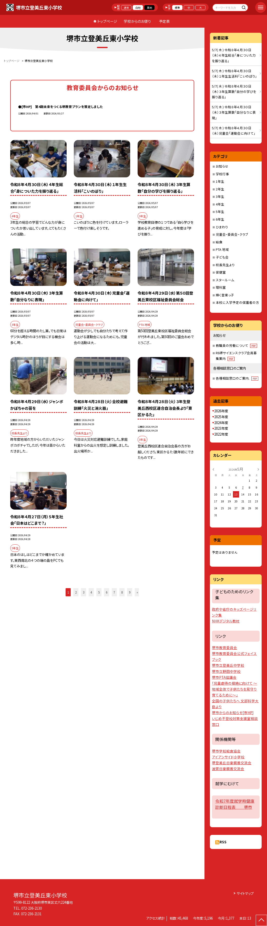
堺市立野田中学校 (226, 671)
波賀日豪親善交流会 (228, 768)
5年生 (220, 211)
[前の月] (213, 469)
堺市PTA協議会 (224, 677)
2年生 (220, 189)
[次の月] (258, 469)
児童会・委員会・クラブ (232, 234)
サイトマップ (245, 893)
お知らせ (222, 166)
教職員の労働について (236, 345)
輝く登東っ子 (225, 295)
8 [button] (122, 592)
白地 (137, 7)
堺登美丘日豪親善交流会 (231, 762)
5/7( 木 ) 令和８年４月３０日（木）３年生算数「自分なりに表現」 (234, 112)
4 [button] (91, 592)
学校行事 (222, 173)
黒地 (149, 7)
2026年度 (221, 410)
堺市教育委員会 (224, 647)
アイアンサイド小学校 (228, 756)
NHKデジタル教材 (226, 620)
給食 (219, 242)
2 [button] (76, 592)
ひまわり (222, 226)
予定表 (164, 21)
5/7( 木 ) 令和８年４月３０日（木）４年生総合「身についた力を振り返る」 (234, 55)
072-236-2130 (31, 908)
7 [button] (114, 592)
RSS (223, 841)
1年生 (220, 181)
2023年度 (221, 428)
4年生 (220, 204)
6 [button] (106, 592)
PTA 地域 (222, 249)
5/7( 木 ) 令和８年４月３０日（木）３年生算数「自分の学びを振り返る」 (234, 92)
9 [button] (129, 592)
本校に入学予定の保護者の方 (237, 302)
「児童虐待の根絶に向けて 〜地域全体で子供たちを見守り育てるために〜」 (234, 689)
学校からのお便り (137, 21)
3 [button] (83, 592)
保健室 (221, 272)
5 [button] (99, 592)
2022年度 (221, 434)
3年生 (220, 196)
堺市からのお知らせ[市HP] (232, 712)
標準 (177, 7)
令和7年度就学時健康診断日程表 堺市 (234, 804)
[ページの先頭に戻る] (261, 920)
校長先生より (225, 264)
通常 (126, 7)
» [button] (137, 592)
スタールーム (225, 279)
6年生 (220, 219)
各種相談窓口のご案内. (237, 378)
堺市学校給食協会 (226, 750)
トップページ (107, 21)
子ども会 (222, 257)
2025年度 (221, 416)
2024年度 (221, 422)
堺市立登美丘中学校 (228, 665)
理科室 (221, 287)
